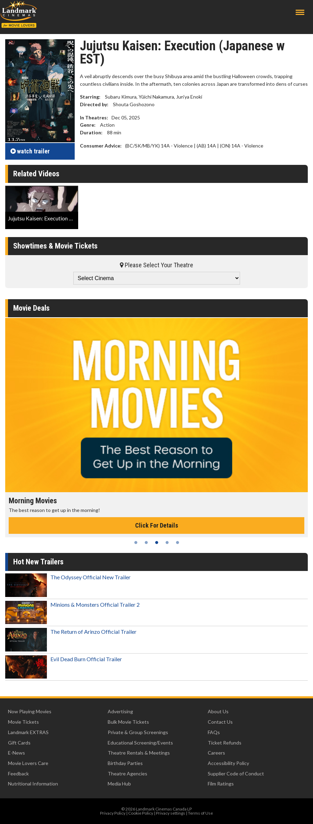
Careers (216, 753)
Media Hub (119, 784)
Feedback (18, 773)
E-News (16, 753)
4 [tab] (167, 542)
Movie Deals (31, 308)
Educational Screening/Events (140, 743)
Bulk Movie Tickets (128, 722)
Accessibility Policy (228, 763)
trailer (30, 151)
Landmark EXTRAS (28, 732)
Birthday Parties (125, 763)
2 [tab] (146, 542)
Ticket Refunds (224, 743)
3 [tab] (156, 542)
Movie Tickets (23, 722)
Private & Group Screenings (138, 732)
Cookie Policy (140, 813)
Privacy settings (170, 813)
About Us (218, 711)
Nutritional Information (33, 784)
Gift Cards (19, 743)
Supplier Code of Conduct (236, 773)
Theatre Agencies (127, 773)
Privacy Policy (112, 813)
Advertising (120, 711)
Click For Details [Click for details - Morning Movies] (156, 525)
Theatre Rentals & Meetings (139, 753)
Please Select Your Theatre (156, 265)
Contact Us (220, 722)
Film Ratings (221, 784)
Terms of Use (200, 813)
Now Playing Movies (29, 711)
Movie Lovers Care (28, 763)
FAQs (214, 732)
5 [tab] (177, 542)
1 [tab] (135, 542)
